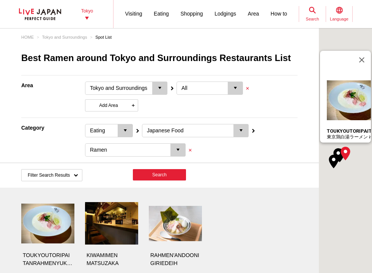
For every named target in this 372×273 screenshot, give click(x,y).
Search (159, 174)
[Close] (362, 60)
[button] (345, 153)
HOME (27, 37)
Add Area (108, 105)
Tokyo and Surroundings (64, 37)
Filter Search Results (49, 175)
